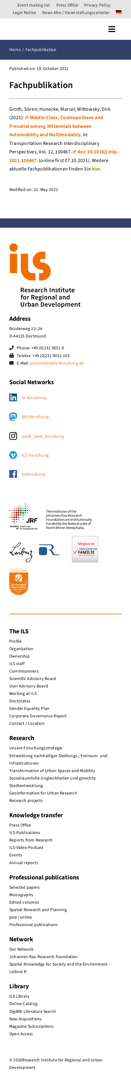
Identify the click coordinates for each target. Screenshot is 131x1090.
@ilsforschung (35, 417)
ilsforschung (33, 474)
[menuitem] (118, 12)
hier (96, 168)
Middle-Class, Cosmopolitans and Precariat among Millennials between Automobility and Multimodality (56, 126)
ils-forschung (34, 398)
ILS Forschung (35, 455)
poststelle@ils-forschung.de (57, 363)
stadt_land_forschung (43, 436)
